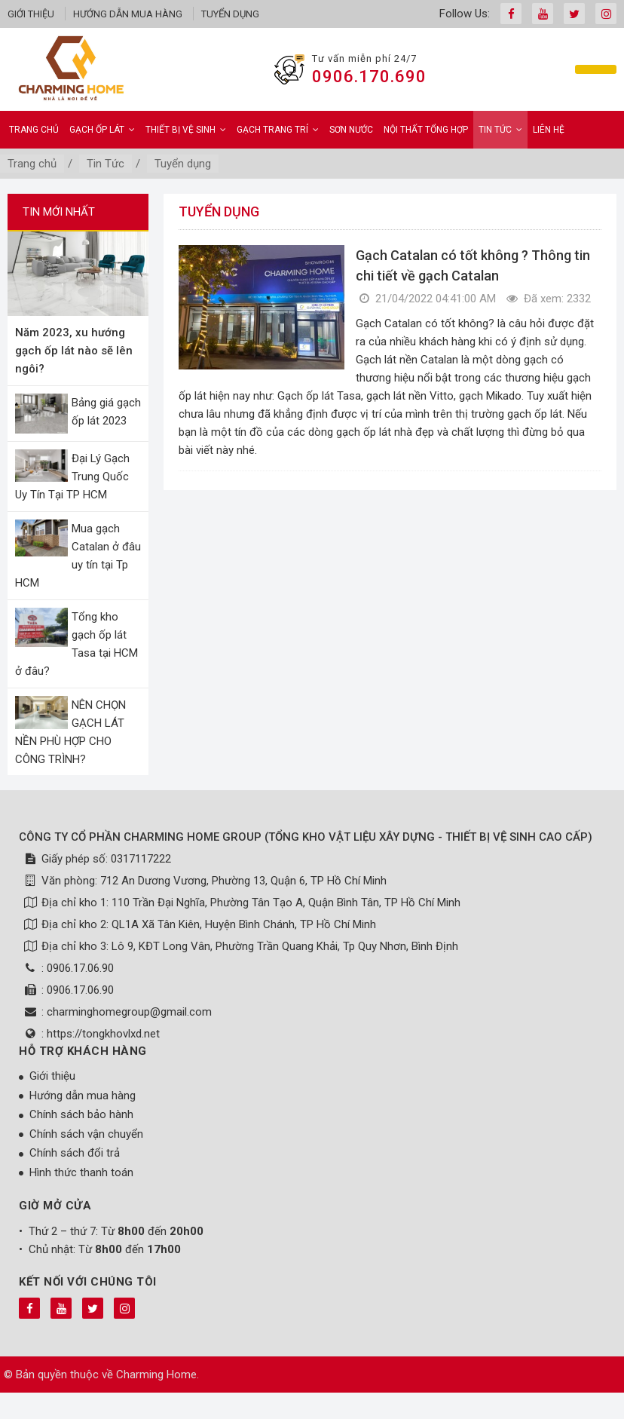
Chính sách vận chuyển (86, 1134)
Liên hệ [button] (548, 129)
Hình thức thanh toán (81, 1172)
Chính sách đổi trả (74, 1153)
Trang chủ (34, 129)
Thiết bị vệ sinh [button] (185, 129)
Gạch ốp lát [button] (102, 129)
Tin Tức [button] (500, 129)
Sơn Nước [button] (351, 129)
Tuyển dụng (230, 14)
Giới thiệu (31, 14)
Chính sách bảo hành (81, 1114)
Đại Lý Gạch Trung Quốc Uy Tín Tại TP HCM (72, 476)
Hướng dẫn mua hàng (127, 14)
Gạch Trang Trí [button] (278, 129)
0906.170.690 (369, 76)
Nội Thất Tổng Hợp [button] (426, 129)
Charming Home (156, 1374)
